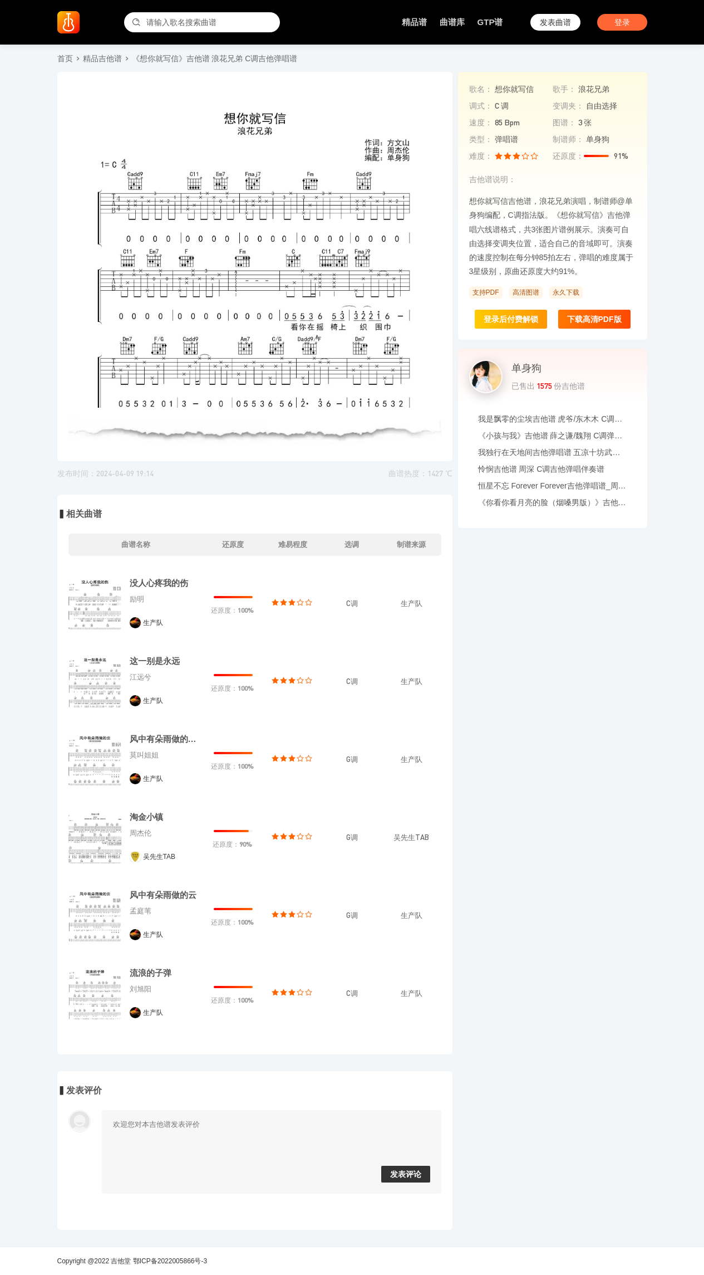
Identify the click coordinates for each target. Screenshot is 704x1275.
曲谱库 (452, 22)
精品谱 (414, 22)
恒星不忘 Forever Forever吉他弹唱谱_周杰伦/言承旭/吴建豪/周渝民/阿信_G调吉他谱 (552, 485)
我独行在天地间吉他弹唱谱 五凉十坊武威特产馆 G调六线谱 (552, 452)
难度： (481, 156)
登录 (622, 22)
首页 (65, 58)
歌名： (481, 89)
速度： (481, 122)
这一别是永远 (155, 661)
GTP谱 (490, 22)
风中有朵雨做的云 (163, 895)
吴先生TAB (159, 857)
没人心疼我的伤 (159, 583)
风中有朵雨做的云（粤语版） (166, 739)
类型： (481, 139)
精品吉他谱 (102, 58)
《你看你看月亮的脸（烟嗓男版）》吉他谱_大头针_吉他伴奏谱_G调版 (552, 502)
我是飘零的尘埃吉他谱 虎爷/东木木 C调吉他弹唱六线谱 (552, 418)
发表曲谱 (555, 22)
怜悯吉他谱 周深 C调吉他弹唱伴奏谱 (541, 469)
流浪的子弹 (150, 973)
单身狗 (526, 368)
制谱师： (568, 139)
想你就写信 (514, 89)
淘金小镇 (146, 817)
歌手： (564, 89)
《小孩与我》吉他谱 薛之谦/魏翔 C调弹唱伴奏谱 (552, 435)
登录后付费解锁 (511, 319)
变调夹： (568, 105)
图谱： (564, 122)
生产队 (153, 623)
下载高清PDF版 (594, 319)
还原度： (568, 156)
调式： (481, 105)
